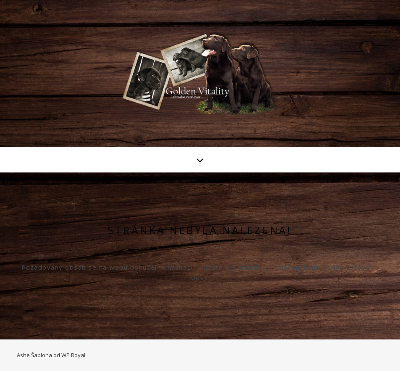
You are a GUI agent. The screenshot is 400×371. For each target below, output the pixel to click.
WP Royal (73, 355)
